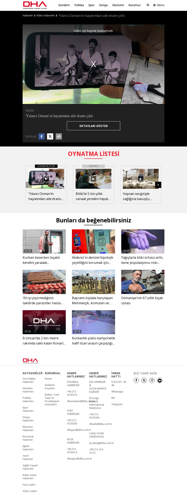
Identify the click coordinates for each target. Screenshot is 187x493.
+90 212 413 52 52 (96, 450)
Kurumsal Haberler (28, 438)
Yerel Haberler (28, 457)
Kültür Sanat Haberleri (29, 476)
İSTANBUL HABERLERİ (73, 383)
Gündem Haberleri (28, 389)
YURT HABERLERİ (73, 412)
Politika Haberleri (28, 399)
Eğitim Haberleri (28, 447)
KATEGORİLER (33, 372)
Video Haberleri (45, 15)
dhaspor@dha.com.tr (79, 458)
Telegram (116, 404)
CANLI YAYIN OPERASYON (96, 434)
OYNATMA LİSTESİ (93, 153)
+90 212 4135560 (72, 421)
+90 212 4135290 (94, 415)
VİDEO (29, 110)
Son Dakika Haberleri (29, 380)
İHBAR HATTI (115, 374)
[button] (158, 184)
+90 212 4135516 (72, 450)
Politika (79, 5)
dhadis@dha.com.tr (100, 423)
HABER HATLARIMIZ (76, 374)
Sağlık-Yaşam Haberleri (30, 466)
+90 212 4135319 (72, 393)
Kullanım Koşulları (50, 386)
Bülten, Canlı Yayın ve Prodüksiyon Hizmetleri (52, 399)
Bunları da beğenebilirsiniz (93, 220)
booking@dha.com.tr (101, 442)
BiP (113, 397)
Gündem (64, 5)
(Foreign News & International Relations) (96, 402)
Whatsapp (117, 391)
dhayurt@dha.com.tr (79, 429)
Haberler (28, 15)
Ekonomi (118, 5)
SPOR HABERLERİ (73, 440)
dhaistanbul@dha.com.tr (81, 401)
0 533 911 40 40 (118, 383)
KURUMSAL (53, 372)
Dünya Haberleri (28, 418)
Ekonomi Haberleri (28, 428)
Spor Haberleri (28, 409)
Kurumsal (134, 5)
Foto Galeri (29, 484)
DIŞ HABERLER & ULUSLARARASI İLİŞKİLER (97, 386)
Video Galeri (30, 490)
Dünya (103, 5)
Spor (91, 5)
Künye (48, 378)
